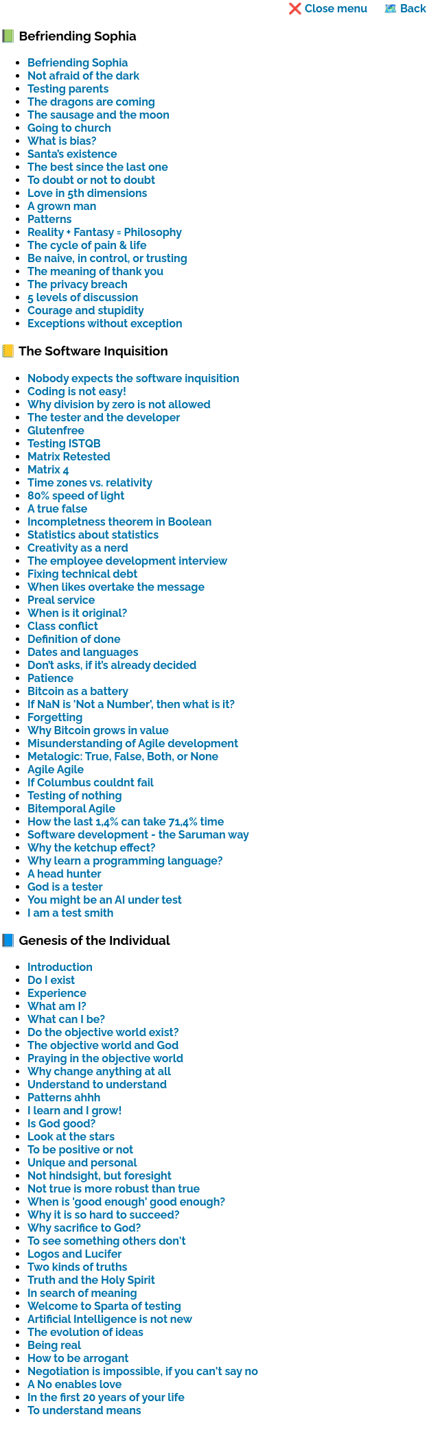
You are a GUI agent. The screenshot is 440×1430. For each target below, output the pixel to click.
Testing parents (67, 88)
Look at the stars (71, 1136)
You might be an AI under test (104, 899)
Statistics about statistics (93, 534)
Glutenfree (55, 430)
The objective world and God (102, 1045)
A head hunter (64, 873)
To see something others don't (106, 1240)
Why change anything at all (99, 1071)
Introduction (60, 967)
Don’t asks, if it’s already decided (111, 665)
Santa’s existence (72, 154)
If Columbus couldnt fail (90, 782)
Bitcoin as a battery (77, 691)
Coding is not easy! (76, 391)
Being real (54, 1345)
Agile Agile (55, 769)
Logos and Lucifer (74, 1254)
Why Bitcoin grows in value (98, 730)
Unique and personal (82, 1162)
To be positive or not (80, 1149)
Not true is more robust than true (113, 1188)
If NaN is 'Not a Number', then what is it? (131, 704)
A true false (57, 508)
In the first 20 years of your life (106, 1397)
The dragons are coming (91, 101)
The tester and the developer (103, 417)
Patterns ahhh (63, 1097)
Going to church (69, 127)
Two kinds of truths (77, 1267)
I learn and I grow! (74, 1110)
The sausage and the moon (98, 114)
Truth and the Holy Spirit (91, 1280)
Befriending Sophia (77, 62)
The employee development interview (127, 560)
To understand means (84, 1410)
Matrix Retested (69, 456)
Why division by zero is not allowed (119, 404)
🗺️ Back (405, 8)
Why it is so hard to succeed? (103, 1214)
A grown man (61, 206)
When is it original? (77, 613)
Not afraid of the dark (83, 75)
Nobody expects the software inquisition (133, 378)
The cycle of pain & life (87, 245)
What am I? (56, 1006)
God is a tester (65, 886)
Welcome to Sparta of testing (104, 1306)
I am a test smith (70, 912)
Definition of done (74, 639)
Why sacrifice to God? (84, 1227)
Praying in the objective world (105, 1058)
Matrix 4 (48, 469)
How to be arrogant (77, 1358)
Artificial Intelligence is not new (109, 1319)
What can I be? (66, 1019)
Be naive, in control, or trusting (107, 258)
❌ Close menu (327, 8)
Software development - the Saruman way (138, 834)
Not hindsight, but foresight (99, 1175)
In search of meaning (82, 1293)
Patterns (49, 219)
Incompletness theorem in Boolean (119, 521)
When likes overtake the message (116, 587)
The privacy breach (77, 284)
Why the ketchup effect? (91, 847)
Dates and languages (83, 652)
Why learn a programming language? (125, 860)
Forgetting (54, 717)
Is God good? (61, 1123)
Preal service (61, 600)
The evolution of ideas (85, 1332)
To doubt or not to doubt (91, 180)
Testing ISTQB (64, 443)
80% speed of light (75, 495)
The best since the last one (97, 167)
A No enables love (74, 1384)
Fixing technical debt (82, 574)
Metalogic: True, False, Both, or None (122, 756)
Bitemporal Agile (71, 808)
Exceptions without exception (105, 323)
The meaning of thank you (95, 271)
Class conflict (62, 626)
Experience (56, 993)
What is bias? (62, 141)
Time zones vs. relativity (89, 482)
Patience (50, 678)
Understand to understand (97, 1084)
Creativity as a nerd (77, 547)
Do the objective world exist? (102, 1032)
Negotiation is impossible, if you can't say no (142, 1371)
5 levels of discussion (83, 297)
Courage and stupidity (85, 310)
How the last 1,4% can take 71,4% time (125, 821)
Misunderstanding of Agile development (132, 743)
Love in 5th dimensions (87, 193)
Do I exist (51, 980)
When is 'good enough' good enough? (126, 1201)
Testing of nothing (74, 795)
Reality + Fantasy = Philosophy (104, 232)
